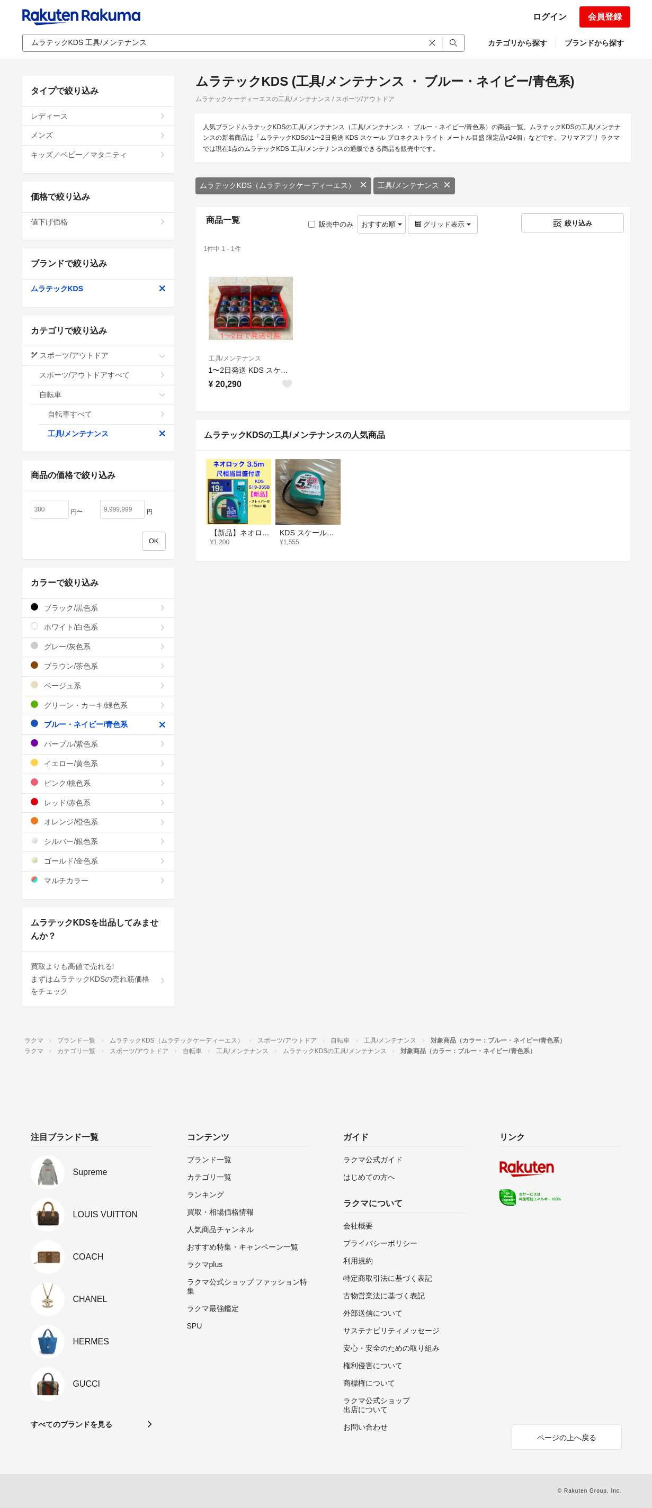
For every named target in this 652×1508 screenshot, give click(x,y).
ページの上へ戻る (566, 1437)
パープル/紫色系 (98, 743)
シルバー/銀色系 (98, 841)
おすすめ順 (381, 224)
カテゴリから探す (517, 43)
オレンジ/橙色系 (98, 821)
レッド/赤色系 (98, 802)
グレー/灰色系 (98, 646)
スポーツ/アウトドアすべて (102, 375)
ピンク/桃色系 (98, 782)
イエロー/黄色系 (98, 763)
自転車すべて (107, 414)
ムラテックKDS (98, 288)
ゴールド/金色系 (98, 860)
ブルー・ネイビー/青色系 (98, 724)
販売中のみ (330, 224)
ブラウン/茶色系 (98, 665)
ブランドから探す (594, 43)
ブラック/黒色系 (98, 607)
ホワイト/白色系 (98, 626)
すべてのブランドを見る (71, 1424)
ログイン (550, 16)
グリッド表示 (443, 224)
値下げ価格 (98, 222)
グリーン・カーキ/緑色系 (98, 705)
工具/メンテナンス (414, 185)
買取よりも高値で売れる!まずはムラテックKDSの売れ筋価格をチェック (98, 979)
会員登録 (605, 16)
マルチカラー (98, 880)
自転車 (102, 394)
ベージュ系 (98, 685)
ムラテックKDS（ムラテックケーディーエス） (284, 185)
